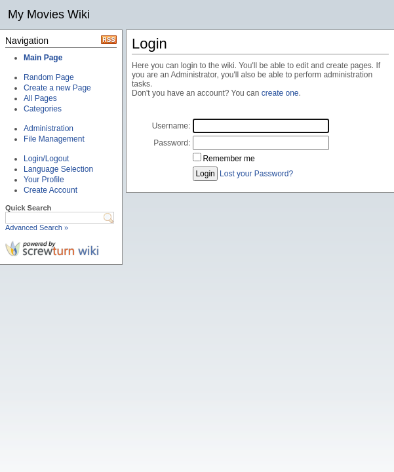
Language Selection (58, 169)
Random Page (49, 77)
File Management (54, 139)
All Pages (40, 98)
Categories (43, 108)
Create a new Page (57, 87)
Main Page (43, 57)
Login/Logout (46, 158)
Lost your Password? (256, 173)
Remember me (228, 158)
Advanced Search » (36, 227)
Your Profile (44, 179)
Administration (48, 128)
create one (280, 93)
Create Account (50, 190)
